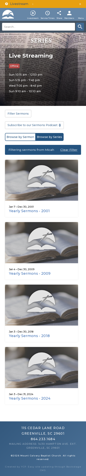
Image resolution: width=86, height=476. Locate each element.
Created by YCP (15, 466)
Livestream (33, 18)
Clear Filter (68, 150)
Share (59, 18)
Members (69, 18)
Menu (81, 18)
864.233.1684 (43, 439)
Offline (14, 66)
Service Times (47, 18)
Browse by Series (49, 137)
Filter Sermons (18, 113)
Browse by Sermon (20, 137)
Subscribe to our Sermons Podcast (32, 125)
